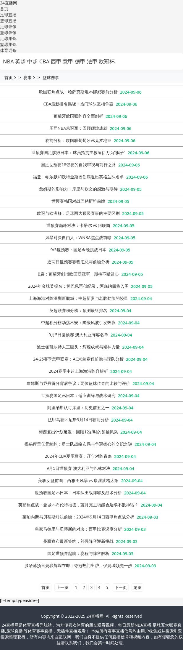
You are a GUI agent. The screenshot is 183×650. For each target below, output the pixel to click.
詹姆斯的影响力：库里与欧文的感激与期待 (78, 189)
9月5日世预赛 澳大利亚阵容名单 (78, 334)
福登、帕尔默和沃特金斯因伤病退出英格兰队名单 (78, 177)
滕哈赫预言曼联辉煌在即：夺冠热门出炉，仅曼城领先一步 (78, 565)
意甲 (68, 61)
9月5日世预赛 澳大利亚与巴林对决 (78, 468)
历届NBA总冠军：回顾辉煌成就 (78, 128)
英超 (20, 61)
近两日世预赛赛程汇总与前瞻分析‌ (78, 262)
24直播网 (8, 3)
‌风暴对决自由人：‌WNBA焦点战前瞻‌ (78, 237)
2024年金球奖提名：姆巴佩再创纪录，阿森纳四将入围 (78, 286)
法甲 (92, 61)
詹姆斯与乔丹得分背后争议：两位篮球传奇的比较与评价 (78, 383)
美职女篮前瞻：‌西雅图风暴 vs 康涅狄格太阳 (78, 480)
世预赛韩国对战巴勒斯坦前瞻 (78, 201)
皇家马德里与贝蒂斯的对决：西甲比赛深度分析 (78, 529)
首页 (4, 9)
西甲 (56, 61)
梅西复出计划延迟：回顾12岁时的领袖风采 (78, 432)
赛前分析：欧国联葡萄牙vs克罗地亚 (78, 140)
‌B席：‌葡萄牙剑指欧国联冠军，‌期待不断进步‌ (78, 274)
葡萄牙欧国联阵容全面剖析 (78, 116)
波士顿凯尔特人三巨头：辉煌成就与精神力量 (78, 347)
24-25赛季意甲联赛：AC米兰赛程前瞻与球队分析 (78, 359)
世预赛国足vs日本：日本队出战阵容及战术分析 (78, 492)
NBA (8, 61)
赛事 (27, 77)
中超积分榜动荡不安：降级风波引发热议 (78, 322)
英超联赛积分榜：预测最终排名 (78, 310)
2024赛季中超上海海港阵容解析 (78, 371)
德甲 (80, 61)
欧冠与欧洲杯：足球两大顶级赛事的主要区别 (78, 213)
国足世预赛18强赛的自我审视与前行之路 (78, 164)
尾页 (137, 587)
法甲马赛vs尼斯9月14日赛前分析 (78, 419)
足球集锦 (8, 38)
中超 (32, 61)
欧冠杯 (107, 61)
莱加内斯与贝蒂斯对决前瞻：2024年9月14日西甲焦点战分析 (78, 517)
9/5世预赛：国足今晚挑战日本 (78, 249)
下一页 (120, 587)
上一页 (62, 587)
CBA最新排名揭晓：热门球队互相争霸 (78, 104)
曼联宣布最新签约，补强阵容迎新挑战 (78, 541)
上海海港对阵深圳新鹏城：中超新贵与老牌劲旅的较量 (78, 298)
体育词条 (8, 50)
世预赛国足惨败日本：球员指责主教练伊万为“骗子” (78, 152)
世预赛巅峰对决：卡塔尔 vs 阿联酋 (78, 225)
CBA (44, 61)
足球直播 (8, 14)
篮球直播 (8, 20)
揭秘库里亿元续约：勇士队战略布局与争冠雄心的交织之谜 (78, 444)
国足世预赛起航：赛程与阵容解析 (78, 553)
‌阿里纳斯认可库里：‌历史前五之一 (78, 407)
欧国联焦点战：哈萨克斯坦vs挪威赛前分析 (78, 92)
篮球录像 (8, 32)
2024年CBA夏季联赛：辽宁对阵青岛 (78, 456)
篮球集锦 (8, 44)
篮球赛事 (51, 77)
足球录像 (8, 26)
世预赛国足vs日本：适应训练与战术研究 (78, 395)
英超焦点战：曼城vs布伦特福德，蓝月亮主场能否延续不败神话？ (78, 504)
